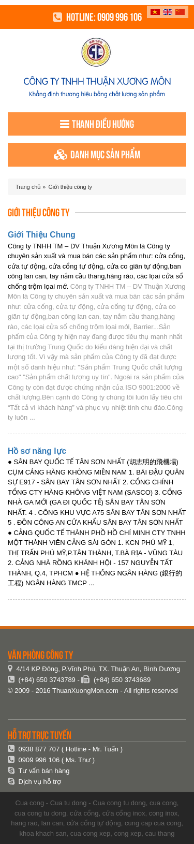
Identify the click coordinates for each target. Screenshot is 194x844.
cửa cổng (84, 813)
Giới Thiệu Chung (42, 234)
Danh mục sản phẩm (97, 154)
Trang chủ (28, 187)
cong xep (127, 833)
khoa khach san (43, 833)
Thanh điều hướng (97, 124)
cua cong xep (90, 833)
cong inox (163, 813)
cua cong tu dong (40, 813)
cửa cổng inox (123, 813)
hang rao (24, 823)
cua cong (163, 803)
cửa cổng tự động (94, 823)
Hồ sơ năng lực (37, 451)
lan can (52, 823)
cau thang (159, 833)
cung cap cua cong (153, 823)
